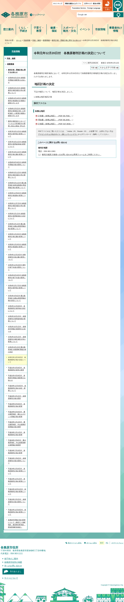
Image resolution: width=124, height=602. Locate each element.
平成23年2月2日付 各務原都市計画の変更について (17, 501)
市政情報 (100, 29)
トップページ (39, 15)
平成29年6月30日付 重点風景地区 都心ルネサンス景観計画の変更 (17, 414)
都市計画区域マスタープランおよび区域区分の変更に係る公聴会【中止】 (17, 123)
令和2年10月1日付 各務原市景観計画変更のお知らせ (17, 329)
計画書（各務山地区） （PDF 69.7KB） (55, 116)
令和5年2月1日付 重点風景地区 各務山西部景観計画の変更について (17, 226)
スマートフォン (117, 543)
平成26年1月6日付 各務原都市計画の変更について (17, 460)
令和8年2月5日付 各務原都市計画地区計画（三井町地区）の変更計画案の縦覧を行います (17, 112)
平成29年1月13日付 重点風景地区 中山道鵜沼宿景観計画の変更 (17, 424)
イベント (85, 29)
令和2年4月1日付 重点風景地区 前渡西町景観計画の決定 (17, 349)
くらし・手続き (23, 29)
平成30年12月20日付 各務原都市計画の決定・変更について (17, 388)
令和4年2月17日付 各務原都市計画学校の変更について (17, 288)
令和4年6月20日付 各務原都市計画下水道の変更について (17, 277)
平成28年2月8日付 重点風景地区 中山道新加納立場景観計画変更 (17, 442)
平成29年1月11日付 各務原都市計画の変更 (16, 433)
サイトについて (11, 578)
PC (107, 543)
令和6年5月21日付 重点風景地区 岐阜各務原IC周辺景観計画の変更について (17, 185)
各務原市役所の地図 (13, 562)
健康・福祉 (54, 29)
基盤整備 (46, 40)
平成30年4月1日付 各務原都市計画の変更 (17, 397)
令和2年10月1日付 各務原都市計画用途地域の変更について (17, 318)
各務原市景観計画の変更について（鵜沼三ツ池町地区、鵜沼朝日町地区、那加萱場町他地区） (17, 523)
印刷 (93, 68)
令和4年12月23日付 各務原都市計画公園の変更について (17, 257)
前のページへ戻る (75, 543)
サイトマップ (57, 3)
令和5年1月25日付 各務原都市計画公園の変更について (17, 236)
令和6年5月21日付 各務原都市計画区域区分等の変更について (17, 175)
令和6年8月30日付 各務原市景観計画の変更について (17, 164)
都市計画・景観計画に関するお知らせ (66, 40)
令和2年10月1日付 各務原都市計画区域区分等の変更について (17, 339)
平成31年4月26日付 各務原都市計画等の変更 (16, 369)
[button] (107, 5)
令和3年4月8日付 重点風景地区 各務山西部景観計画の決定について (17, 298)
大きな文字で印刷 (108, 68)
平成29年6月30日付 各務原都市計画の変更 (16, 405)
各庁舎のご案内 (11, 559)
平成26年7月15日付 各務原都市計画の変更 (16, 452)
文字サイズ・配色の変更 (92, 3)
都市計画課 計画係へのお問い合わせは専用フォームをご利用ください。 (71, 154)
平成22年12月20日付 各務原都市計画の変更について (17, 512)
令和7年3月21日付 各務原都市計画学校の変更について (17, 133)
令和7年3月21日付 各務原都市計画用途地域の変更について (17, 144)
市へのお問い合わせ (13, 566)
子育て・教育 (39, 29)
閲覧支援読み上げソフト (73, 3)
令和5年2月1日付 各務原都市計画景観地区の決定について (17, 216)
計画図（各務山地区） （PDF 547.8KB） (56, 124)
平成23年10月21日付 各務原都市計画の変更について (17, 491)
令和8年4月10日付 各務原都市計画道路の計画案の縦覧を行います (17, 100)
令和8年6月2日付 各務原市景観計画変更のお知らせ (17, 80)
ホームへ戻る (91, 543)
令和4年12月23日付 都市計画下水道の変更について (17, 267)
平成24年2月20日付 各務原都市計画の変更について (17, 471)
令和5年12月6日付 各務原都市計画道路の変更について (17, 195)
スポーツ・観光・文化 (69, 29)
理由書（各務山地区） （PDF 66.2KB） (55, 120)
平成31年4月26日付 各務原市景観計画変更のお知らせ (17, 378)
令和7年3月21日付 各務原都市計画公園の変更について (17, 154)
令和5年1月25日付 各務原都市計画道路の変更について (17, 247)
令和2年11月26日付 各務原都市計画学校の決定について (17, 308)
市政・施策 (36, 40)
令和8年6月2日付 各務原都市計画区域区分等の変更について (17, 90)
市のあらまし (16, 571)
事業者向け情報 (115, 29)
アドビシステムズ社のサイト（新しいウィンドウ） (58, 134)
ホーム (18, 40)
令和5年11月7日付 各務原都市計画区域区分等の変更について (17, 205)
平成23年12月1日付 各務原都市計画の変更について (17, 481)
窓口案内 (8, 29)
